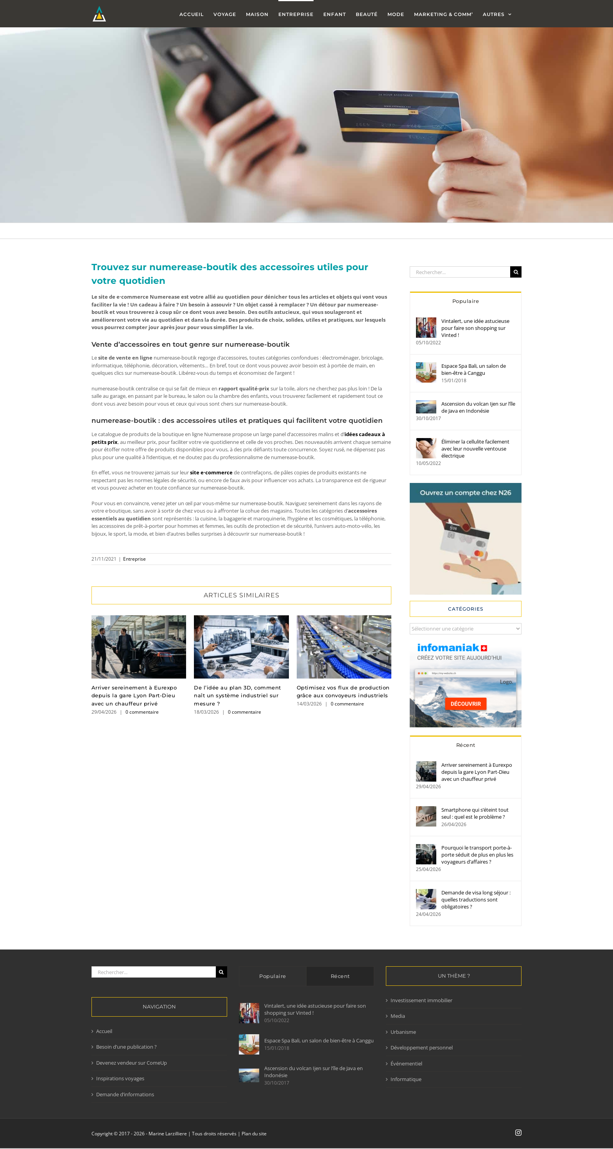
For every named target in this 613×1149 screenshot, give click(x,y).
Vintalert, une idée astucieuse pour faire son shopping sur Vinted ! (475, 327)
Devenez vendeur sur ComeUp (131, 1062)
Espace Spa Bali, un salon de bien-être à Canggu (473, 369)
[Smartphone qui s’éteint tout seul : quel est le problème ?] (426, 809)
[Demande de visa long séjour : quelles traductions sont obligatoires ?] (426, 892)
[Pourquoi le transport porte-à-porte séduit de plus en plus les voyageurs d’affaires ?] (426, 847)
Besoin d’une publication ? (126, 1046)
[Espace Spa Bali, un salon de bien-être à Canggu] (426, 365)
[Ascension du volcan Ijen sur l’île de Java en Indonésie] (426, 403)
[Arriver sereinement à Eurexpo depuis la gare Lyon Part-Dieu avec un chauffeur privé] (426, 764)
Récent (465, 745)
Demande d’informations (125, 1094)
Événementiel (406, 1063)
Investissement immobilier (421, 1000)
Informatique (406, 1079)
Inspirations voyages (120, 1078)
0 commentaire (142, 712)
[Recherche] (516, 272)
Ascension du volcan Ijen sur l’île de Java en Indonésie (478, 407)
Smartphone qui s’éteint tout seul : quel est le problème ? (475, 813)
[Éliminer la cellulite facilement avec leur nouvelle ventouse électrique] (426, 441)
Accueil (104, 1031)
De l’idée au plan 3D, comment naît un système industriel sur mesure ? (237, 695)
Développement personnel (422, 1047)
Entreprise (134, 559)
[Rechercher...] (460, 272)
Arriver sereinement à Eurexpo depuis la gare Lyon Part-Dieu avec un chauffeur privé (134, 695)
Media (398, 1015)
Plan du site (254, 1133)
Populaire (465, 301)
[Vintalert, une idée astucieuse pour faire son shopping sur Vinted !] (426, 320)
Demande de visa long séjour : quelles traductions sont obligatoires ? (476, 899)
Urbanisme (403, 1031)
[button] (97, 666)
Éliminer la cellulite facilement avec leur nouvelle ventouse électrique (475, 448)
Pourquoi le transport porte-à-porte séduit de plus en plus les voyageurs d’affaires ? (477, 854)
